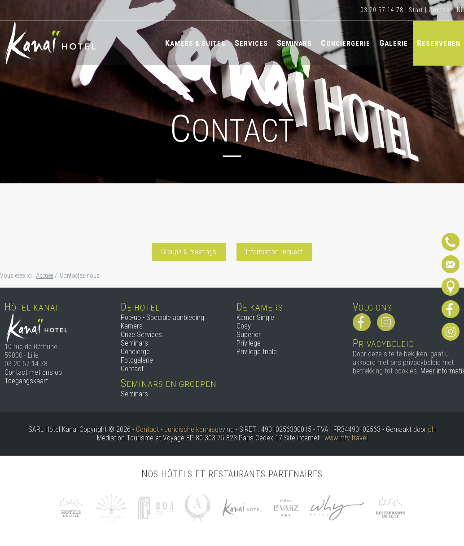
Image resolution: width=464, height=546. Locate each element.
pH (432, 429)
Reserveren (438, 43)
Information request (274, 252)
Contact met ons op (33, 372)
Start (416, 9)
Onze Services (141, 334)
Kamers (132, 326)
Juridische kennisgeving (199, 429)
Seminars (294, 43)
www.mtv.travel (346, 438)
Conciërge (135, 351)
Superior (248, 334)
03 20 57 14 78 (381, 9)
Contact (440, 9)
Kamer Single (255, 317)
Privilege (248, 343)
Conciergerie (345, 43)
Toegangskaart (26, 381)
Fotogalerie (137, 360)
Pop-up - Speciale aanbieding (162, 317)
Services (251, 43)
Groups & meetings (188, 252)
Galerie (393, 43)
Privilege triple (256, 351)
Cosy (243, 326)
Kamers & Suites (195, 43)
